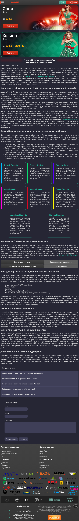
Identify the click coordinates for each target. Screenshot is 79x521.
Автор (7, 406)
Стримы (3, 463)
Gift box (41, 453)
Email (7, 413)
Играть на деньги (44, 455)
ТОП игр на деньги (5, 467)
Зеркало (42, 462)
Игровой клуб (4, 462)
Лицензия (3, 455)
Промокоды (42, 450)
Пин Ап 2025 (43, 467)
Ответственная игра (6, 451)
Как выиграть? (4, 465)
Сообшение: (9, 421)
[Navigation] (2, 2)
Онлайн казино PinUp (70, 119)
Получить (10, 26)
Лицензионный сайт (44, 465)
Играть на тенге (43, 451)
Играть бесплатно (44, 456)
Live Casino (4, 468)
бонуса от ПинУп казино (68, 255)
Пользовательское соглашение (9, 453)
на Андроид (42, 468)
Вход (62, 2)
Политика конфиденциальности (9, 450)
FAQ (2, 456)
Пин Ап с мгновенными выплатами (39, 76)
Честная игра (43, 463)
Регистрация (72, 2)
